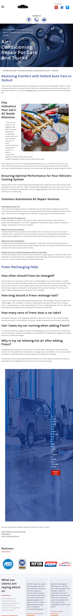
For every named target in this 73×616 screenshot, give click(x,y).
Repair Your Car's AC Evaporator (13, 241)
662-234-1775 (31, 90)
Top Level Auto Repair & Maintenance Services (34, 70)
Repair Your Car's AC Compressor (13, 218)
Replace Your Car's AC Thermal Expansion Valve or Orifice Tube (24, 252)
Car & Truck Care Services (10, 536)
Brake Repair (5, 534)
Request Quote (55, 473)
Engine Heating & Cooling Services (13, 532)
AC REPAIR (54, 70)
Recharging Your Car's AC (10, 207)
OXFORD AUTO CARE (11, 30)
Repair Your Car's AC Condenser (12, 229)
